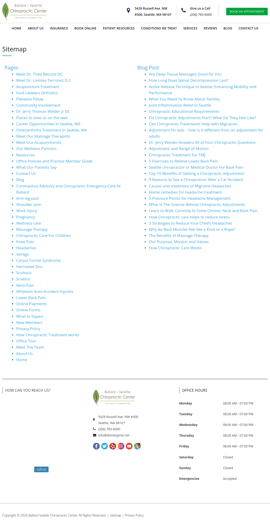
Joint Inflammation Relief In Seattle (180, 105)
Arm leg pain (27, 198)
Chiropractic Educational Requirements (184, 111)
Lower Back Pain (31, 297)
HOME (16, 28)
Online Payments (31, 303)
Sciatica (23, 278)
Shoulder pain (29, 204)
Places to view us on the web (42, 117)
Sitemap (115, 515)
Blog (20, 179)
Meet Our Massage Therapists (43, 136)
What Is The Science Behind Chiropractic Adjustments (197, 204)
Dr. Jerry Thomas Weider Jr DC (43, 111)
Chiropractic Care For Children (43, 235)
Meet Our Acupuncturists (39, 142)
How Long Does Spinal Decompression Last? (188, 80)
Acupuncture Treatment (37, 86)
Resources (25, 155)
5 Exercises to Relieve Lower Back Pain (183, 161)
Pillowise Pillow (29, 99)
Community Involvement (38, 105)
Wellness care (28, 223)
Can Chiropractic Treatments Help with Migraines (193, 123)
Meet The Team (30, 347)
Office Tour (26, 341)
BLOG (227, 28)
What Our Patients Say (36, 167)
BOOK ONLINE (85, 28)
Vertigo (22, 254)
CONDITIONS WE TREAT (159, 28)
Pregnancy (25, 217)
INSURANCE (59, 28)
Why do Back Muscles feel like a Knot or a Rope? (192, 229)
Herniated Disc (29, 266)
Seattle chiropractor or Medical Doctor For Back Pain (196, 167)
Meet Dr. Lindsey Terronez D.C (43, 80)
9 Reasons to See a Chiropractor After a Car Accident (196, 179)
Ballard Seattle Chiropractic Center (53, 515)
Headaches (26, 247)
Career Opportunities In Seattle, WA (48, 123)
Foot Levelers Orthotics (37, 92)
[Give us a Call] (184, 10)
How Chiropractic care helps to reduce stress (189, 217)
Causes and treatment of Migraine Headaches (190, 186)
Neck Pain (25, 285)
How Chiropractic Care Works (175, 247)
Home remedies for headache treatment (185, 192)
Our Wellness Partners (36, 148)
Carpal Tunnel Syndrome (38, 260)
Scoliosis (23, 272)
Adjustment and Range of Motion (178, 148)
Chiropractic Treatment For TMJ (177, 155)
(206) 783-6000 (201, 14)
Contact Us (26, 173)
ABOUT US (36, 28)
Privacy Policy (28, 328)
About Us (24, 353)
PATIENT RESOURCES (119, 28)
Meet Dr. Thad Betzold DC (39, 74)
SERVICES (190, 28)
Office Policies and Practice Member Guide (54, 161)
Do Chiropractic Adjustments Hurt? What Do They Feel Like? (202, 117)
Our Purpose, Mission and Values (178, 241)
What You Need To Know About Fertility (184, 99)
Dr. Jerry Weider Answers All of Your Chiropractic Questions (202, 142)
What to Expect (29, 316)
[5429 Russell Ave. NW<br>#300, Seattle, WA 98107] (128, 10)
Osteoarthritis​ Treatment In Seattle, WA (51, 130)
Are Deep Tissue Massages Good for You (185, 74)
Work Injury (26, 210)
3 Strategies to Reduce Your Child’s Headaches (190, 223)
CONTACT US (248, 28)
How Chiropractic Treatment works (47, 334)
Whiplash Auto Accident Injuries (44, 291)
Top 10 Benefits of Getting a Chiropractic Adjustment (196, 173)
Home (21, 359)
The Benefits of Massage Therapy (178, 235)
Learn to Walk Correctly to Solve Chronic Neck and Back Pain (203, 210)
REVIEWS (210, 28)
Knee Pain (25, 241)
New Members (29, 322)
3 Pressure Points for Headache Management (190, 198)
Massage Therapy (32, 229)
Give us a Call (200, 8)
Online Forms (28, 309)
